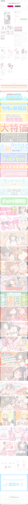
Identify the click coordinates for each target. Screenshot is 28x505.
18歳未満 (17, 6)
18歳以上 (10, 6)
